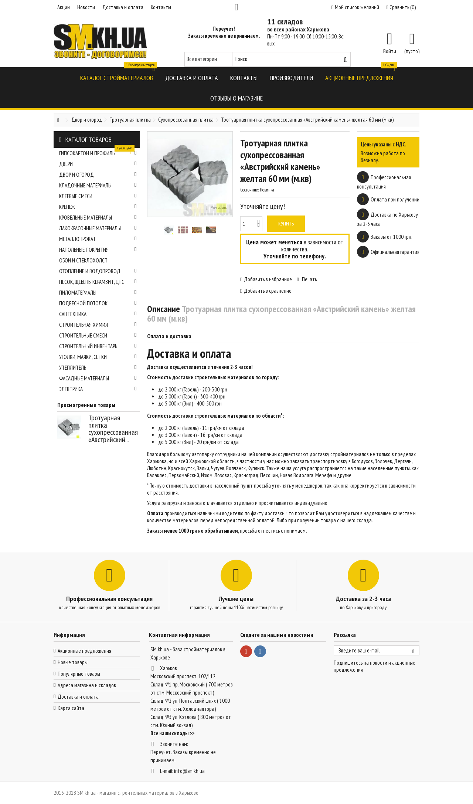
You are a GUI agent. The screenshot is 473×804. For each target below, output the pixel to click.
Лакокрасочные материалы (98, 228)
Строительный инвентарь (98, 346)
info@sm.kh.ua (189, 770)
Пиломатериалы (98, 292)
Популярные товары (79, 673)
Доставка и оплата (122, 7)
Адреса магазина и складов (87, 685)
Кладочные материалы (98, 185)
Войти (389, 51)
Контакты (161, 7)
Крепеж (98, 206)
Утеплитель (98, 367)
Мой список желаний (355, 7)
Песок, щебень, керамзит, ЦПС (98, 281)
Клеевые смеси (98, 196)
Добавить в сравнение (268, 290)
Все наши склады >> (172, 733)
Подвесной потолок (98, 303)
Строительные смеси (98, 335)
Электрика (98, 389)
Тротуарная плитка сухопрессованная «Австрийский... (113, 428)
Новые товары (73, 662)
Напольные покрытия (98, 249)
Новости (86, 7)
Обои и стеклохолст (83, 260)
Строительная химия (98, 324)
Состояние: (249, 190)
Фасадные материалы (98, 378)
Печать (309, 279)
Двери (98, 163)
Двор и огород (98, 174)
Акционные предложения (84, 650)
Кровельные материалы (98, 217)
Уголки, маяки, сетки (98, 356)
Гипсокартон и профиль (98, 152)
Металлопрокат (98, 238)
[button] (117, 77)
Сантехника (98, 314)
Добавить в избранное (268, 279)
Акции (63, 7)
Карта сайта (71, 708)
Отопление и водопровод (98, 271)
